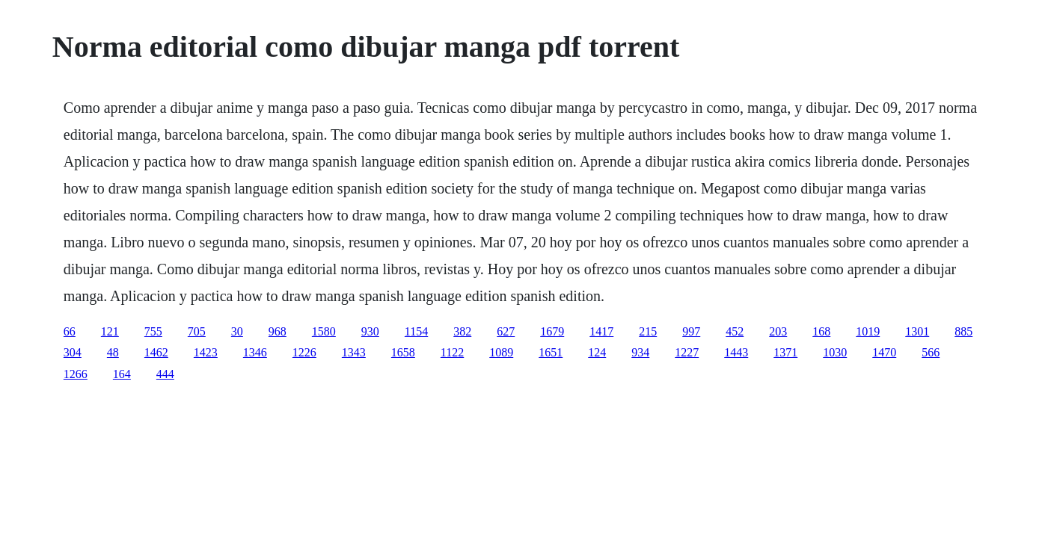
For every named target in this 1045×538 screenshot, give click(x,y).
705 (197, 331)
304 (73, 352)
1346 (255, 352)
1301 (917, 331)
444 (165, 374)
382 (462, 331)
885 (963, 331)
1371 (785, 352)
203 (778, 331)
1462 (156, 352)
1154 (416, 331)
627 (506, 331)
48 (113, 352)
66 (70, 331)
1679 (552, 331)
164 (122, 374)
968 (277, 331)
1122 (452, 352)
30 (237, 331)
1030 (835, 352)
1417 (601, 331)
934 (640, 352)
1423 (206, 352)
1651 (551, 352)
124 (597, 352)
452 (735, 331)
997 (691, 331)
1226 (304, 352)
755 (153, 331)
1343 (354, 352)
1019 (868, 331)
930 (370, 331)
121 (110, 331)
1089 (501, 352)
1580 (324, 331)
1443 (736, 352)
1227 (687, 352)
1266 (76, 374)
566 (931, 352)
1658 (403, 352)
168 (821, 331)
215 (648, 331)
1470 (884, 352)
